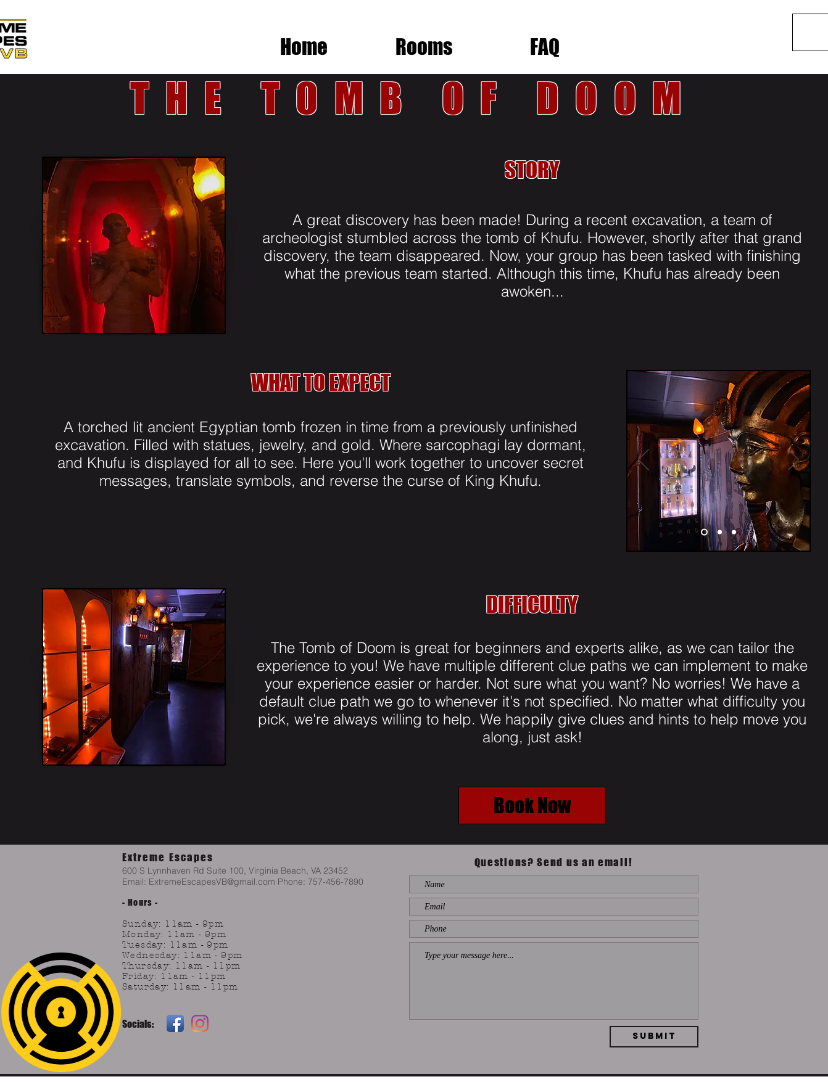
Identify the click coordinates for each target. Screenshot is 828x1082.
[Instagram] (200, 1023)
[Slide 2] (720, 532)
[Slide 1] (704, 532)
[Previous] (643, 460)
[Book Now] (532, 805)
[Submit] (654, 1036)
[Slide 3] (734, 532)
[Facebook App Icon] (175, 1023)
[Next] (793, 460)
